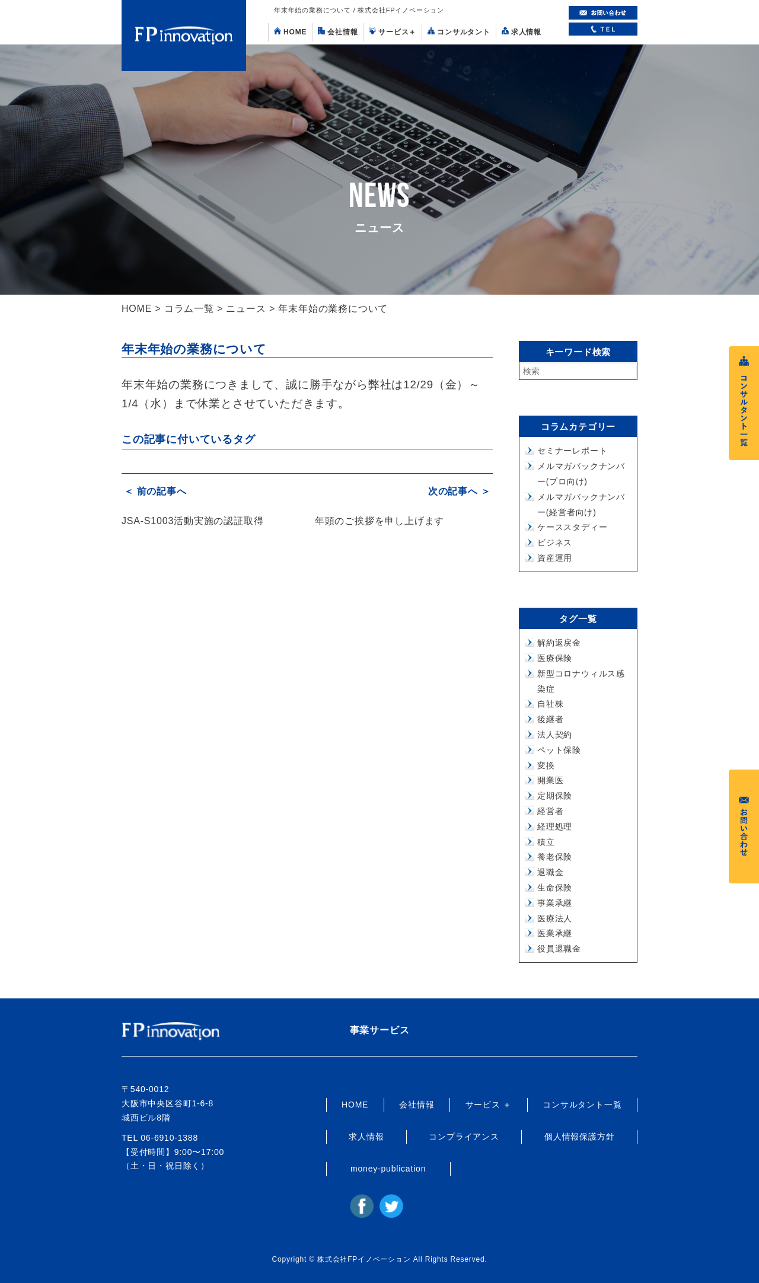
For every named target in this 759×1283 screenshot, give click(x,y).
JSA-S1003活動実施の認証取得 (192, 518)
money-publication (388, 1168)
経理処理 (554, 826)
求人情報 (521, 31)
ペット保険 (559, 750)
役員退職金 (559, 948)
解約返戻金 (559, 642)
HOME (290, 31)
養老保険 (554, 856)
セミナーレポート (572, 450)
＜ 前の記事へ (153, 491)
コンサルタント (459, 31)
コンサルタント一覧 (582, 1104)
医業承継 (554, 933)
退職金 (550, 872)
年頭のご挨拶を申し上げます (379, 518)
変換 (546, 765)
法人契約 (554, 734)
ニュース (246, 309)
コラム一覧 (189, 309)
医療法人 (554, 918)
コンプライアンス (464, 1136)
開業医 (550, 780)
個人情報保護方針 (579, 1136)
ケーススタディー (572, 527)
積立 (546, 842)
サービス (392, 31)
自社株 (550, 703)
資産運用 (554, 558)
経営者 (550, 811)
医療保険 (554, 658)
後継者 (550, 719)
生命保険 (554, 887)
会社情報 (338, 31)
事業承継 (554, 903)
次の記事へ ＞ (461, 491)
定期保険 (554, 795)
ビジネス (554, 542)
